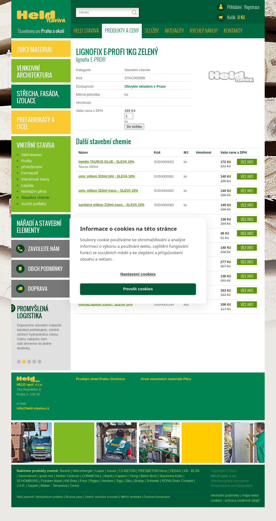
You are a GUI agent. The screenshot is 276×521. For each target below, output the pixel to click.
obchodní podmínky (31, 495)
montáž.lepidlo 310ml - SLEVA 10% (105, 304)
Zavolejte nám (44, 248)
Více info (247, 162)
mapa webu (56, 495)
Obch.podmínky (45, 268)
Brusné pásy (133, 496)
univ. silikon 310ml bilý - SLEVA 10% (106, 176)
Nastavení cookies (108, 282)
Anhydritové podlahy (109, 496)
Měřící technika (190, 496)
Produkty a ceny (122, 30)
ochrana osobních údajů (47, 500)
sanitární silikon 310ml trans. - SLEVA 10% (111, 205)
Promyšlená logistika (32, 312)
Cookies (22, 500)
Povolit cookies (168, 282)
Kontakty (233, 30)
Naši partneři (84, 496)
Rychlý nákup (204, 30)
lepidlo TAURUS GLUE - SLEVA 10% (106, 162)
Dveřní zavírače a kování (161, 496)
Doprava (37, 288)
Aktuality (174, 30)
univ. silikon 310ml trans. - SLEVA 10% (108, 190)
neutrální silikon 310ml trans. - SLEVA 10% (111, 219)
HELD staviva (86, 30)
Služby (152, 30)
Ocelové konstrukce (216, 496)
